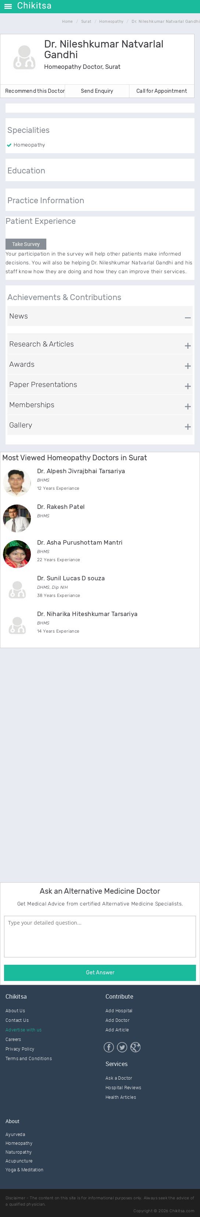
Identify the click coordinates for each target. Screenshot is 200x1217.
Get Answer (100, 973)
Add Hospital (119, 1010)
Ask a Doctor (119, 1078)
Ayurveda (15, 1134)
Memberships (31, 404)
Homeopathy (19, 1143)
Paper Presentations (43, 384)
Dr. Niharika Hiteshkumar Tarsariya (87, 614)
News (18, 316)
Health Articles (121, 1097)
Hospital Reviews (123, 1087)
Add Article (117, 1030)
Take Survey (26, 243)
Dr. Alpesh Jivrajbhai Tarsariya (81, 471)
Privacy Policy (20, 1049)
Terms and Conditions (29, 1058)
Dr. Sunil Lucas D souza (71, 578)
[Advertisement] (55, 764)
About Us (15, 1010)
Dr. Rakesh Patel (61, 506)
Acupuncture (19, 1161)
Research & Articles (41, 344)
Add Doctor (117, 1020)
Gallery (20, 425)
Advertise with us (24, 1030)
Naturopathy (19, 1152)
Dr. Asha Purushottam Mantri (80, 542)
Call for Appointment (161, 91)
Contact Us (17, 1020)
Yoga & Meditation (25, 1169)
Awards (22, 364)
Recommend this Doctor (35, 91)
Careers (13, 1039)
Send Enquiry (97, 91)
